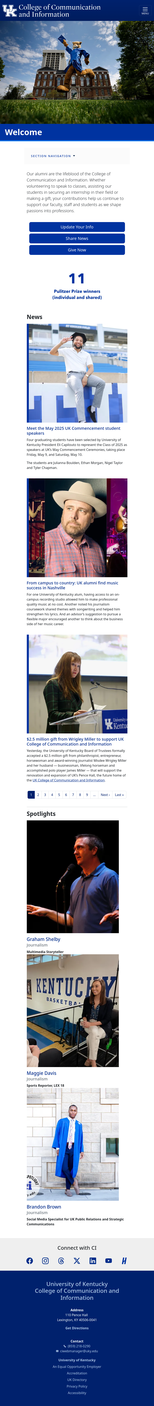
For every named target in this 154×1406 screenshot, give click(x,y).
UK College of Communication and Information (69, 780)
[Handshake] (124, 1260)
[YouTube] (108, 1260)
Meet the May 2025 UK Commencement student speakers (73, 430)
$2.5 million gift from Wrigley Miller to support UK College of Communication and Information (75, 741)
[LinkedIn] (93, 1260)
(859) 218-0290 (79, 1346)
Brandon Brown (44, 1207)
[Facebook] (29, 1260)
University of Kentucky (77, 1284)
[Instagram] (45, 1260)
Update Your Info (77, 227)
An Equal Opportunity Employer (77, 1366)
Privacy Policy (77, 1386)
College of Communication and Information (77, 1294)
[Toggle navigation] (145, 10)
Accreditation (77, 1373)
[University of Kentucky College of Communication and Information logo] (58, 10)
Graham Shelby (43, 939)
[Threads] (61, 1260)
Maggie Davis (41, 1073)
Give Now (77, 250)
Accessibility (77, 1393)
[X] (77, 1260)
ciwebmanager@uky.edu (79, 1351)
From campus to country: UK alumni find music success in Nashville (72, 585)
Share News (77, 238)
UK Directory (77, 1379)
